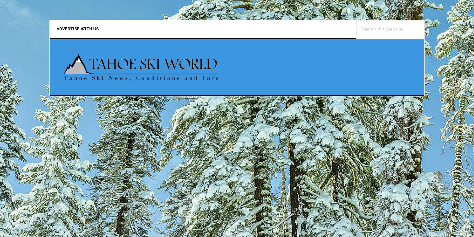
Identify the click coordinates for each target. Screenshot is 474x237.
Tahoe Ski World (142, 74)
